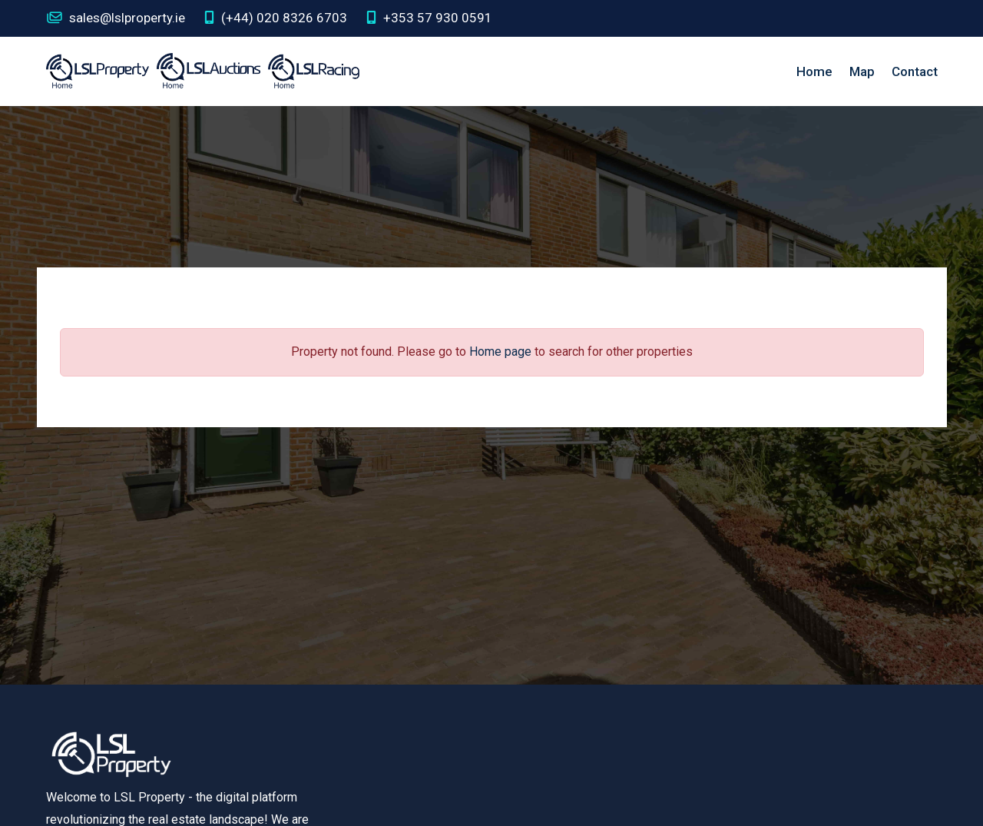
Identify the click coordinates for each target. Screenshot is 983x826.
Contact (915, 71)
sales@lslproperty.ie (115, 18)
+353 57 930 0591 (429, 18)
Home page (500, 351)
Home (814, 71)
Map (862, 71)
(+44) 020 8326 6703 (275, 18)
